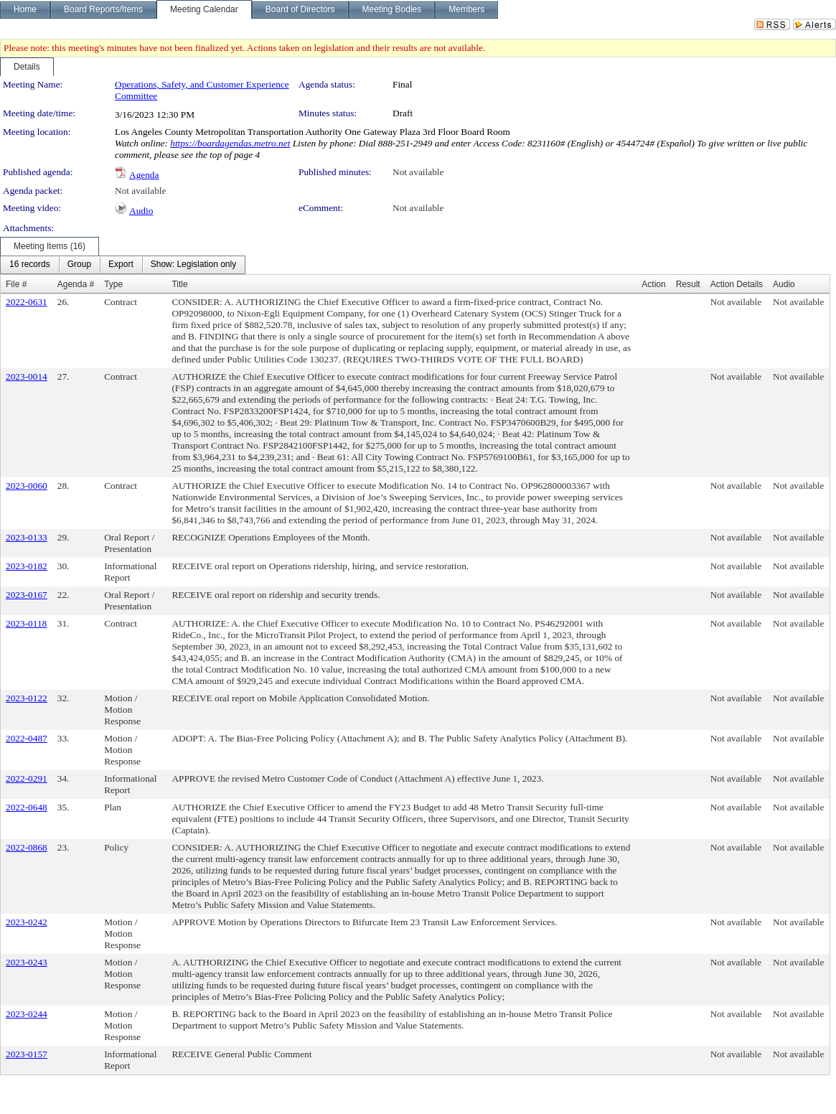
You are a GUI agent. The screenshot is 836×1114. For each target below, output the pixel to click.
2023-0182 (26, 566)
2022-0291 (26, 778)
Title (179, 284)
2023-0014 (26, 376)
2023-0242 (26, 922)
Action (653, 284)
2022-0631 (26, 301)
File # (16, 284)
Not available (418, 172)
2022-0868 (26, 847)
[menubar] (122, 265)
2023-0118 (26, 623)
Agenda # (75, 284)
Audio (141, 210)
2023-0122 (26, 698)
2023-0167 (26, 594)
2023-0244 (26, 1013)
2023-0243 (26, 962)
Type (113, 284)
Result (688, 284)
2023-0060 (26, 485)
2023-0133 (26, 537)
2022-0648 (26, 807)
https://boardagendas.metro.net (230, 143)
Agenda (144, 174)
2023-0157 (26, 1054)
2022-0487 (26, 738)
